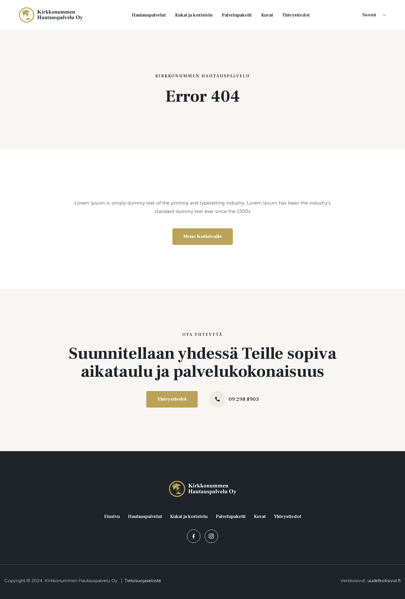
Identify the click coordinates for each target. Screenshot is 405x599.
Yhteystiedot (296, 15)
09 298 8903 (244, 399)
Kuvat (267, 15)
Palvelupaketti (237, 15)
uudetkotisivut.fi (384, 580)
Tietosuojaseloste (142, 580)
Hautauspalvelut (149, 15)
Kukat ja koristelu (194, 15)
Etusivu (112, 516)
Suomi (369, 15)
